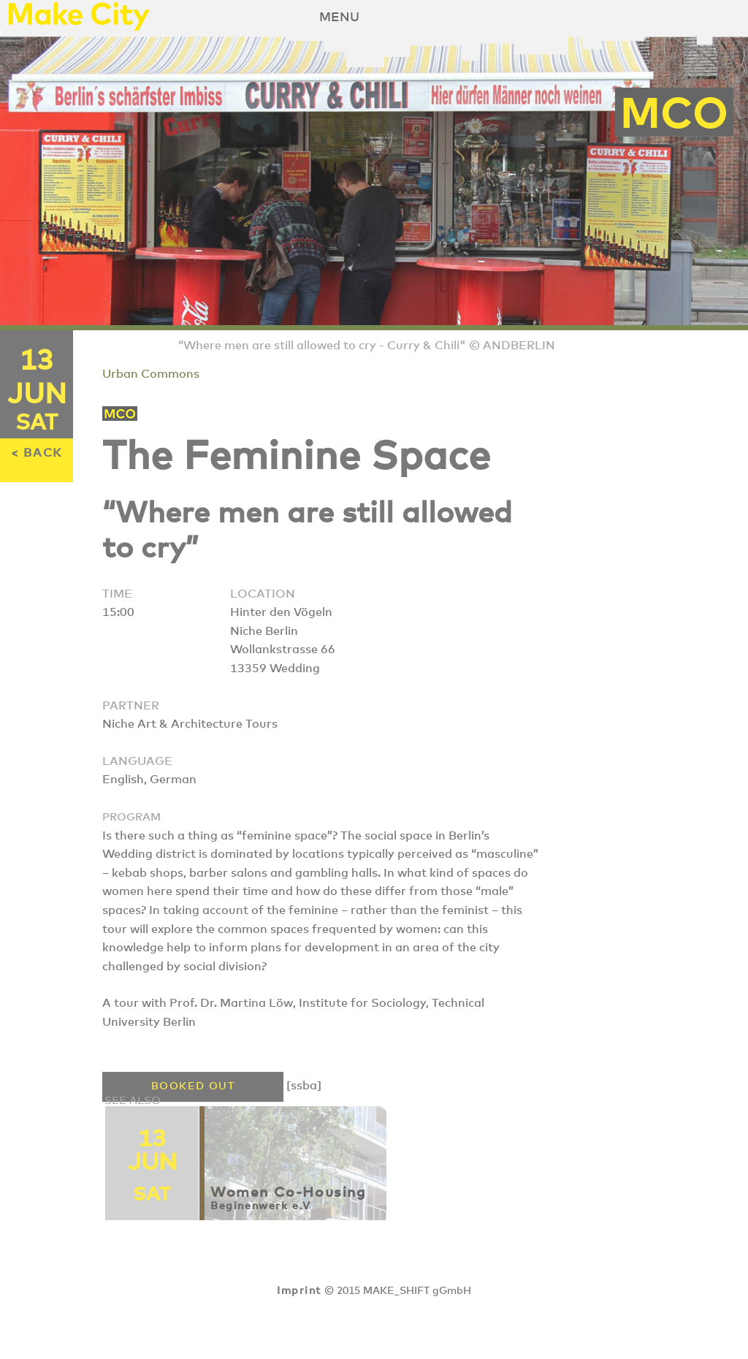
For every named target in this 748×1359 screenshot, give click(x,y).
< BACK (36, 453)
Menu (339, 17)
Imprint (299, 1291)
